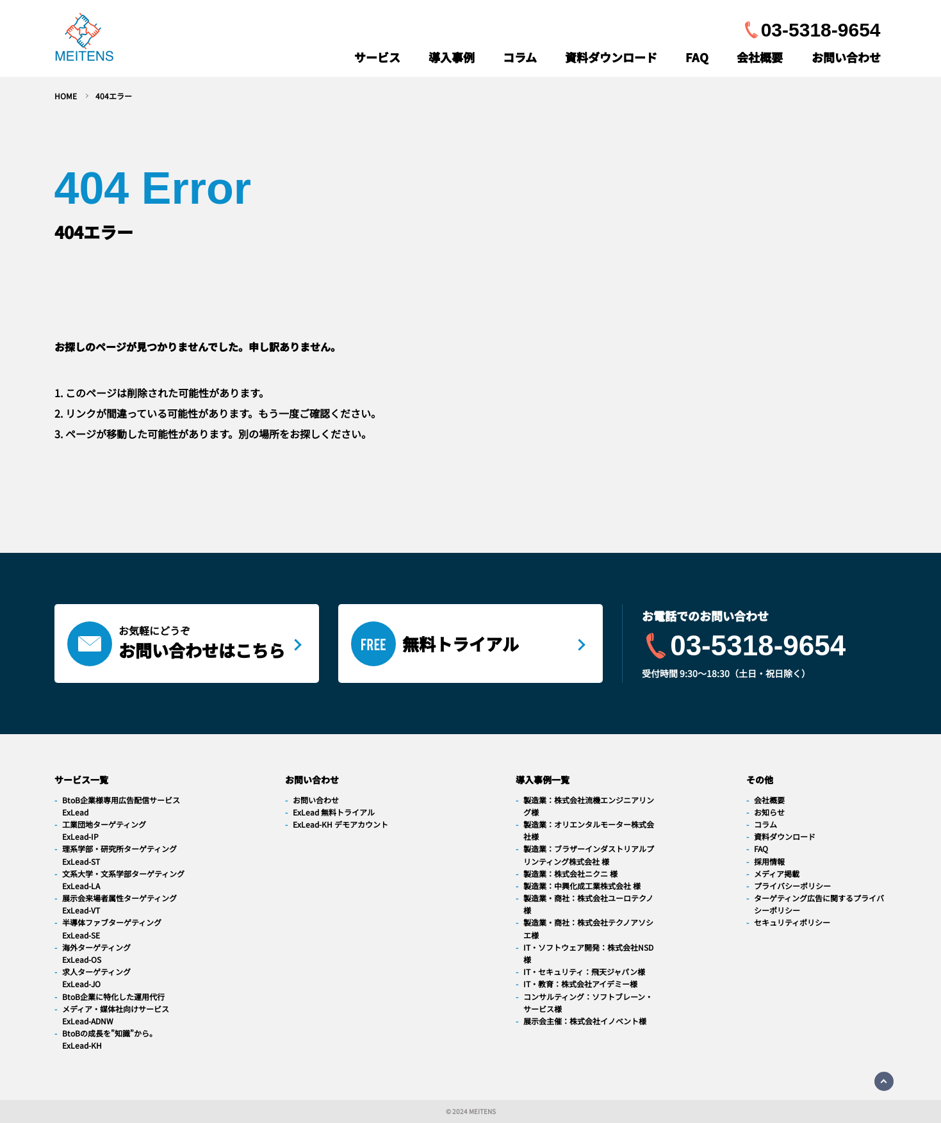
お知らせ (769, 812)
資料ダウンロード (611, 57)
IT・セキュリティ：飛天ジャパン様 (584, 971)
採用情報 (769, 861)
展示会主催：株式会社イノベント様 (584, 1020)
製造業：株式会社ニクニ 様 (570, 873)
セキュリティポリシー (792, 922)
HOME (65, 95)
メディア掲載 (776, 873)
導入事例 (452, 57)
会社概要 (760, 57)
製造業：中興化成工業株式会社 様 (582, 885)
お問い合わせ (846, 57)
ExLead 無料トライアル (334, 812)
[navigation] (84, 40)
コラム (520, 57)
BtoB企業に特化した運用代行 (113, 996)
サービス (377, 57)
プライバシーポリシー (792, 885)
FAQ (696, 57)
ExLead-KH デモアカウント (340, 824)
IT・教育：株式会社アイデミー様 (580, 983)
